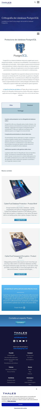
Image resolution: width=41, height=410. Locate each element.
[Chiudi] (36, 389)
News (30, 384)
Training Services (11, 382)
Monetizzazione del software (11, 363)
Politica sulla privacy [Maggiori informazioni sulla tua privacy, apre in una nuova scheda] (11, 401)
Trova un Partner (11, 371)
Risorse (30, 369)
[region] (20, 398)
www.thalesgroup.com (20, 348)
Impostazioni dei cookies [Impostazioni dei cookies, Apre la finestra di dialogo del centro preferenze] (20, 408)
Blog (30, 371)
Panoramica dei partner (11, 369)
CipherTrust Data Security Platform (12, 89)
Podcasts (30, 373)
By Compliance (30, 359)
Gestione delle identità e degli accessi (11, 360)
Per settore (29, 357)
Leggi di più (21, 220)
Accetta (20, 404)
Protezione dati (11, 355)
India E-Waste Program (30, 382)
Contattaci (20, 323)
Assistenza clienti (11, 380)
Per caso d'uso (29, 355)
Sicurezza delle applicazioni (11, 357)
